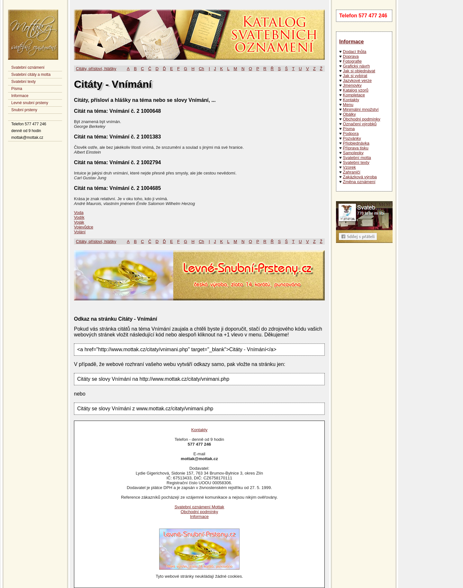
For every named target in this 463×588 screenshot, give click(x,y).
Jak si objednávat (359, 70)
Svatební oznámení (27, 67)
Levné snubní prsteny (29, 103)
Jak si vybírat (355, 75)
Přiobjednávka (356, 143)
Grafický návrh (356, 66)
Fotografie (352, 61)
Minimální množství (360, 109)
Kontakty (351, 99)
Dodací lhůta (354, 51)
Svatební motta (357, 157)
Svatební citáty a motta (30, 74)
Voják (79, 222)
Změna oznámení (359, 181)
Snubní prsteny (24, 110)
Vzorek (349, 167)
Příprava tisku (355, 148)
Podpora (351, 133)
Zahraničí (351, 172)
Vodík (79, 217)
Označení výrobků (360, 123)
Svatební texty (23, 81)
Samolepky (353, 152)
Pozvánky (352, 138)
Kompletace (354, 95)
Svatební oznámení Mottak (199, 506)
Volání (80, 231)
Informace (19, 96)
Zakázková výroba (360, 176)
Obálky (349, 114)
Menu (348, 104)
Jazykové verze (357, 80)
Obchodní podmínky (361, 119)
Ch (201, 68)
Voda (79, 212)
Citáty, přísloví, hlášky (96, 68)
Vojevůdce (83, 227)
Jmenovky (352, 85)
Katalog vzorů (355, 90)
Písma (16, 88)
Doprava (351, 56)
